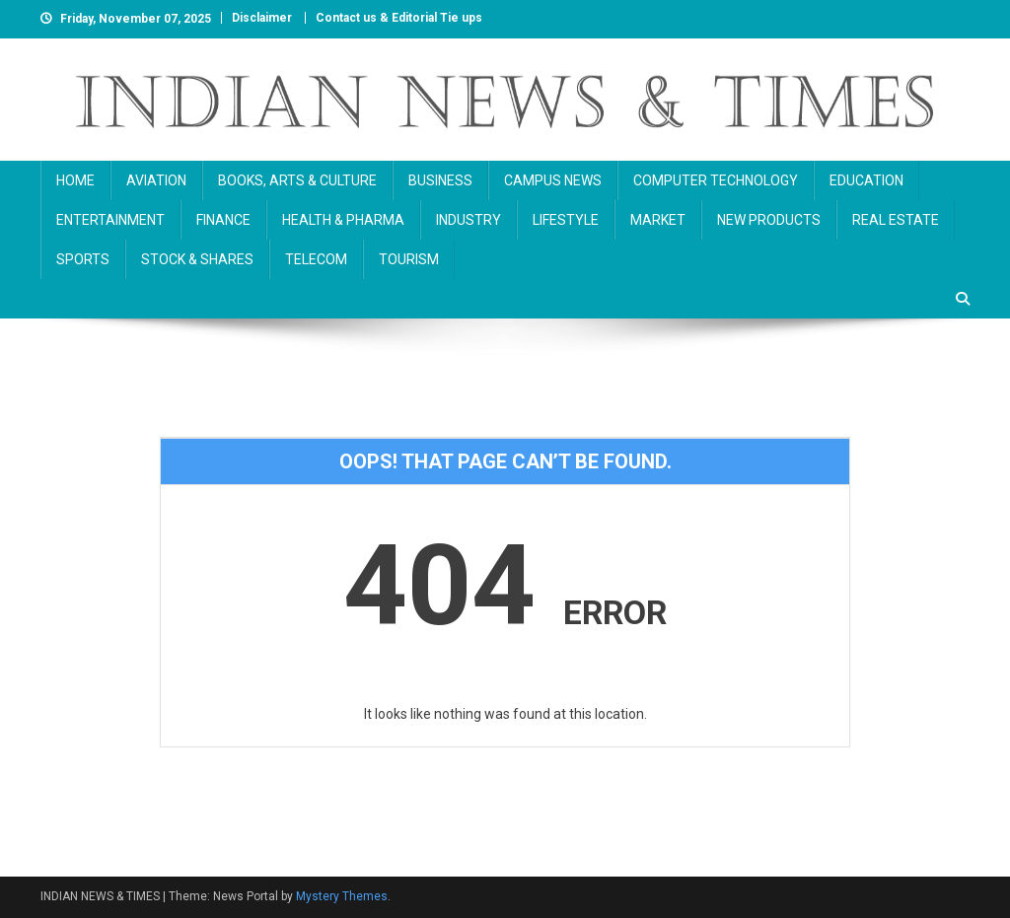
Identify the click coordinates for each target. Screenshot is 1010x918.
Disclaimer (262, 18)
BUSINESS (440, 180)
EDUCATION (866, 180)
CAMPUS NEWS (553, 180)
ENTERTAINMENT (110, 220)
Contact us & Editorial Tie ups (399, 18)
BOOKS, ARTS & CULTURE (297, 180)
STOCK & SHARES (197, 259)
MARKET (657, 220)
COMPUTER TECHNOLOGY (715, 180)
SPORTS (82, 259)
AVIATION (156, 180)
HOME (75, 180)
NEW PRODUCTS (769, 220)
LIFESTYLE (566, 220)
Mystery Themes (342, 896)
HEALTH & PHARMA (343, 220)
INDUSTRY (468, 220)
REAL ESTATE (895, 220)
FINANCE (223, 220)
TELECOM (316, 259)
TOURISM (409, 259)
